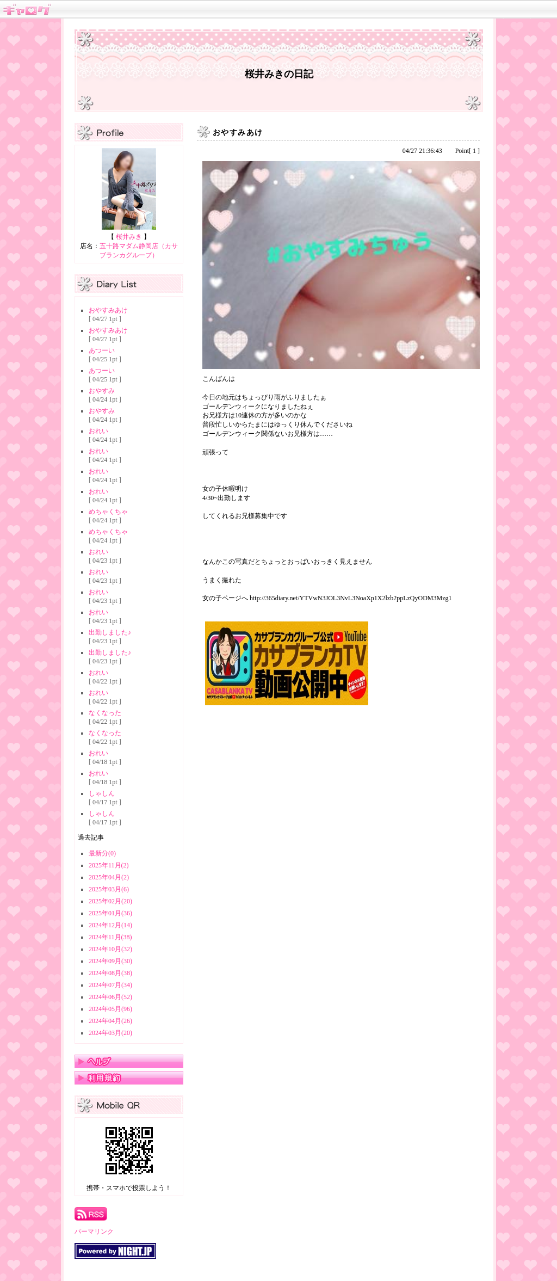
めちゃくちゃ (108, 511)
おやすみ (102, 391)
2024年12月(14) (110, 925)
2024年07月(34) (110, 985)
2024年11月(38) (110, 937)
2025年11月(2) (109, 865)
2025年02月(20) (110, 901)
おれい (98, 431)
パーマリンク (94, 1231)
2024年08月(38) (110, 973)
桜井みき (129, 237)
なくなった (105, 713)
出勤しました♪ (110, 632)
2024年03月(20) (110, 1033)
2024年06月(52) (110, 997)
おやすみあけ (108, 310)
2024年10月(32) (110, 949)
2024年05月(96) (110, 1009)
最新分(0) (102, 853)
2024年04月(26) (110, 1021)
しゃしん (102, 793)
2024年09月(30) (110, 961)
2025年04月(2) (109, 877)
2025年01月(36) (110, 913)
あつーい (102, 350)
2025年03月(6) (109, 889)
